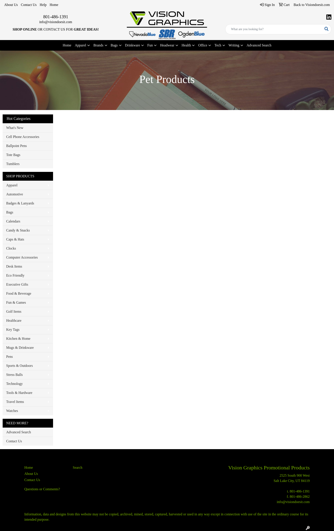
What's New (14, 128)
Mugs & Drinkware (20, 347)
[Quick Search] (273, 29)
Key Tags (12, 329)
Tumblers (13, 164)
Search (78, 467)
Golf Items (13, 311)
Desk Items (14, 266)
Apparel (12, 185)
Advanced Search (259, 45)
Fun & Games (16, 302)
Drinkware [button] (132, 45)
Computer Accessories (22, 257)
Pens (9, 356)
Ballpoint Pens (16, 146)
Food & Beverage (18, 293)
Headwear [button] (167, 45)
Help (43, 5)
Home (54, 5)
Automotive (14, 194)
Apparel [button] (80, 45)
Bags (9, 212)
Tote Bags (13, 155)
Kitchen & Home (18, 338)
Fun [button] (150, 45)
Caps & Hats (15, 239)
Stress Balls (14, 375)
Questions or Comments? (42, 489)
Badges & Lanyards (20, 203)
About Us (11, 5)
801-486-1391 (55, 16)
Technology (14, 384)
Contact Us (29, 5)
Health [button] (186, 45)
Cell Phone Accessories (22, 137)
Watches (12, 411)
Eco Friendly (15, 275)
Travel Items (15, 402)
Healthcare (13, 320)
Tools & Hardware (19, 393)
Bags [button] (114, 45)
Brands (98, 45)
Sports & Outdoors (19, 365)
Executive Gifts (17, 284)
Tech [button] (217, 45)
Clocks (11, 248)
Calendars (13, 221)
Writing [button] (234, 45)
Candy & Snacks (18, 230)
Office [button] (202, 45)
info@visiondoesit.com (55, 22)
